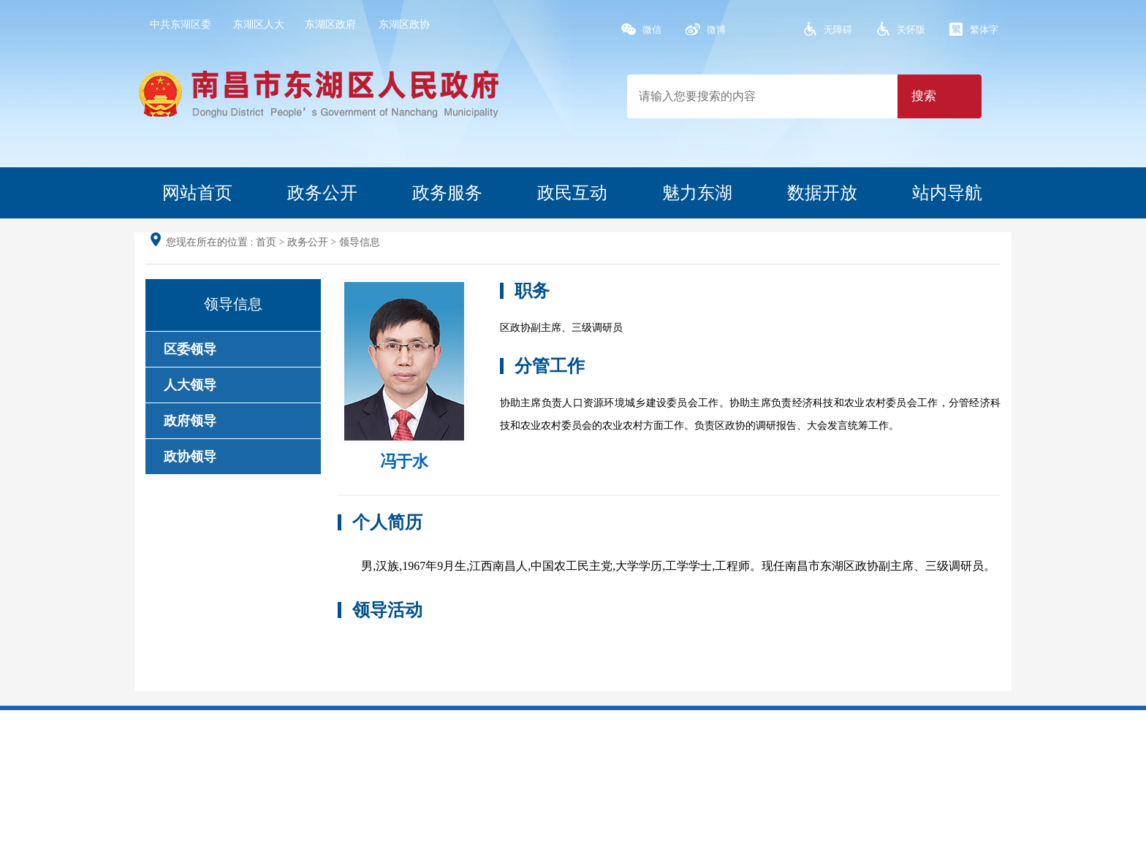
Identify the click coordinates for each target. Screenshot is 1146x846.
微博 (716, 29)
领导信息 (359, 242)
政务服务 (447, 192)
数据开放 (822, 192)
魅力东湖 (697, 192)
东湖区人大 (258, 24)
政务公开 (322, 192)
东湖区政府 (330, 24)
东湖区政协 (404, 24)
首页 (266, 242)
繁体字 (984, 29)
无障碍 (838, 29)
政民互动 (572, 192)
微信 (651, 29)
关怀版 (911, 29)
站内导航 (947, 192)
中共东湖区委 (180, 24)
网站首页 (197, 192)
